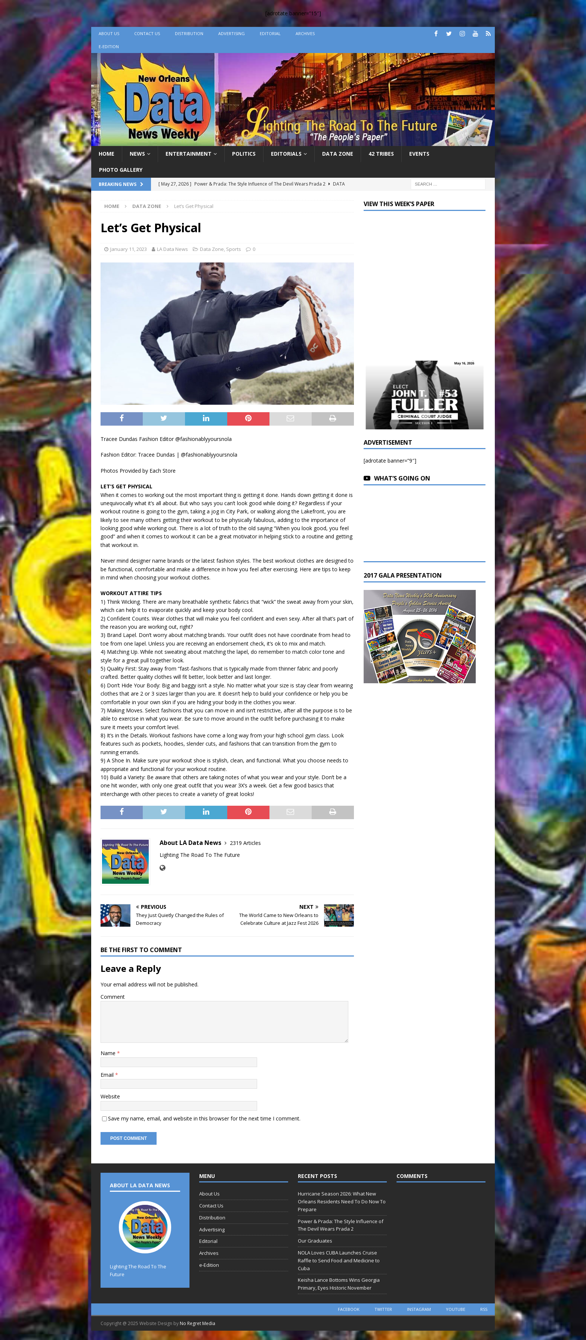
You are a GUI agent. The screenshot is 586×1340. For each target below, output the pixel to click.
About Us (109, 33)
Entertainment (189, 153)
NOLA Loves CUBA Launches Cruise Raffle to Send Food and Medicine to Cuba (339, 1260)
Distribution (189, 33)
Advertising (231, 33)
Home (106, 153)
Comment (113, 996)
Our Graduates (315, 1240)
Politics (244, 153)
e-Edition (109, 46)
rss (483, 1309)
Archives (305, 33)
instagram (419, 1309)
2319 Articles (245, 842)
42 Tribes (381, 153)
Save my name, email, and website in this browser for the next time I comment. (204, 1118)
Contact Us (147, 33)
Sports (233, 249)
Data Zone (337, 153)
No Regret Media (197, 1323)
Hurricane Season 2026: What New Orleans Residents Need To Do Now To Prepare (342, 1201)
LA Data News (172, 249)
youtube (455, 1309)
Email (108, 1074)
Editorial (270, 33)
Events (419, 153)
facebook (349, 1309)
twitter (383, 1309)
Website (110, 1096)
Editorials (286, 153)
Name (109, 1053)
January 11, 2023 (128, 249)
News (137, 153)
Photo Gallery (120, 169)
